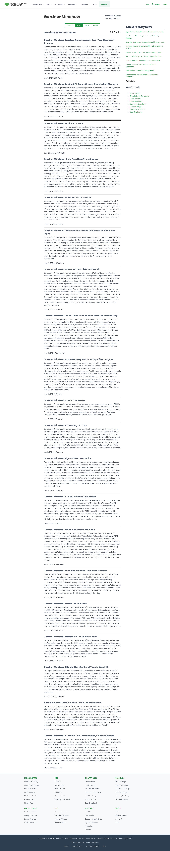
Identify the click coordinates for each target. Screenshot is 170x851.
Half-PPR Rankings (122, 785)
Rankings (71, 4)
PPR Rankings (120, 782)
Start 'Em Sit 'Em (30, 812)
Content (104, 4)
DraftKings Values (61, 815)
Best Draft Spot (136, 112)
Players (88, 830)
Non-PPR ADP (60, 789)
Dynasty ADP (60, 796)
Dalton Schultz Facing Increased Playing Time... (144, 52)
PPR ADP (58, 782)
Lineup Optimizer (31, 815)
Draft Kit (88, 812)
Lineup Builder (60, 822)
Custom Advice (30, 822)
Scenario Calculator (138, 104)
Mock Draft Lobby (31, 782)
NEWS (79, 25)
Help (147, 4)
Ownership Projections (63, 812)
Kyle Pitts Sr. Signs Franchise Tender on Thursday (145, 32)
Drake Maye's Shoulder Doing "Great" (140, 70)
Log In (165, 4)
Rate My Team (30, 799)
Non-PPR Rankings (122, 789)
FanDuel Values (61, 819)
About (66, 846)
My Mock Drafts (30, 789)
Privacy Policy (77, 846)
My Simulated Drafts (32, 796)
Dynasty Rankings (122, 796)
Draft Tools (59, 4)
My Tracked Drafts (92, 789)
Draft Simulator (136, 101)
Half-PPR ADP (59, 785)
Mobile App (28, 803)
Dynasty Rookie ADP (62, 799)
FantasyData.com (91, 842)
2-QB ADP (58, 792)
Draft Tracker (135, 99)
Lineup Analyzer (30, 819)
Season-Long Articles (93, 819)
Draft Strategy (135, 107)
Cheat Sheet (90, 782)
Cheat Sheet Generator (139, 96)
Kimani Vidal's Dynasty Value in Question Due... (144, 56)
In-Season (84, 4)
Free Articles (90, 815)
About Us (119, 819)
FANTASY (70, 25)
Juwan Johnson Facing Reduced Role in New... (143, 60)
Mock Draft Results (31, 785)
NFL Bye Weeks (121, 815)
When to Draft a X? (137, 109)
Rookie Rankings (121, 799)
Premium (156, 4)
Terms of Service (92, 846)
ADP (48, 4)
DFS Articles (89, 826)
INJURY (95, 25)
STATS (87, 25)
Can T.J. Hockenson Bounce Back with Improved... (145, 42)
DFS (94, 4)
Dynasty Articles (91, 822)
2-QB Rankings (121, 792)
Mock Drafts (37, 4)
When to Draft (90, 799)
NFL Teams (119, 812)
